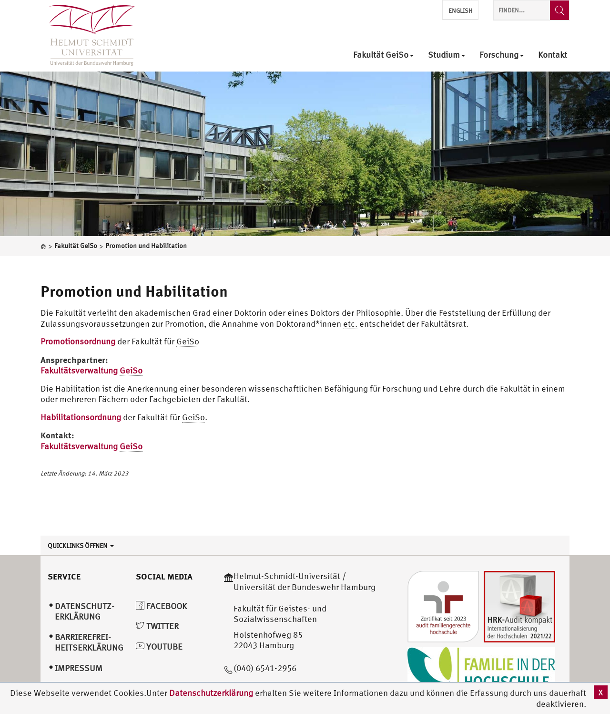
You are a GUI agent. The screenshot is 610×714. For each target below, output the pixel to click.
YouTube (159, 647)
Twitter (157, 626)
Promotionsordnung (79, 341)
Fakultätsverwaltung (91, 370)
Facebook (161, 606)
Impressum (78, 668)
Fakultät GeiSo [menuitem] (383, 55)
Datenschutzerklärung (211, 693)
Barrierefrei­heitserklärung (89, 642)
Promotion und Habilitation (134, 291)
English (460, 11)
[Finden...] (559, 10)
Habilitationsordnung (81, 417)
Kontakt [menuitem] (552, 55)
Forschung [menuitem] (501, 55)
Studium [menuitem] (446, 55)
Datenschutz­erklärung (84, 611)
